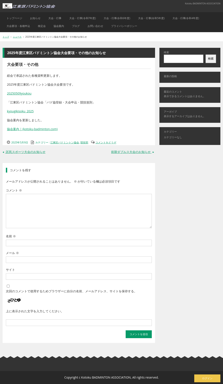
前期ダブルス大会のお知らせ (133, 152)
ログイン (207, 378)
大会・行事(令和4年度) (185, 18)
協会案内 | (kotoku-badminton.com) (32, 129)
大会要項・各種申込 (18, 26)
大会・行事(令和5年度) (151, 18)
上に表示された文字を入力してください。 (35, 311)
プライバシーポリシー (124, 26)
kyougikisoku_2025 (20, 111)
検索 (166, 52)
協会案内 (59, 26)
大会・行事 (54, 18)
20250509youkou (19, 93)
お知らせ (35, 18)
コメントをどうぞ (105, 142)
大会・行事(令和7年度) (82, 18)
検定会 (42, 26)
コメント (14, 190)
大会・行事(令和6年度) (117, 18)
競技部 (84, 142)
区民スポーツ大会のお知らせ (24, 152)
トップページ (14, 18)
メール (12, 253)
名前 (11, 236)
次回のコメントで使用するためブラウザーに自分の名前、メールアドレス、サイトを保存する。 (71, 291)
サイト (10, 270)
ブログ (76, 26)
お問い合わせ (95, 26)
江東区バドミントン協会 (64, 142)
